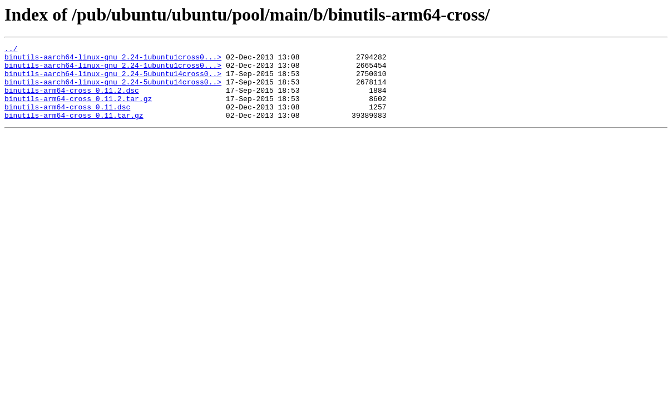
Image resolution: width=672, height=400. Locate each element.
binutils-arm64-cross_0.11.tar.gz (74, 130)
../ (10, 50)
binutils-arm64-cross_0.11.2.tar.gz (78, 110)
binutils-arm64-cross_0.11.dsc (67, 120)
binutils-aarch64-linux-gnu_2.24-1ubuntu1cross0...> (112, 60)
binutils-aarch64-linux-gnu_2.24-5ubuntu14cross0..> (112, 80)
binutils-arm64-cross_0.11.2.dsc (71, 100)
